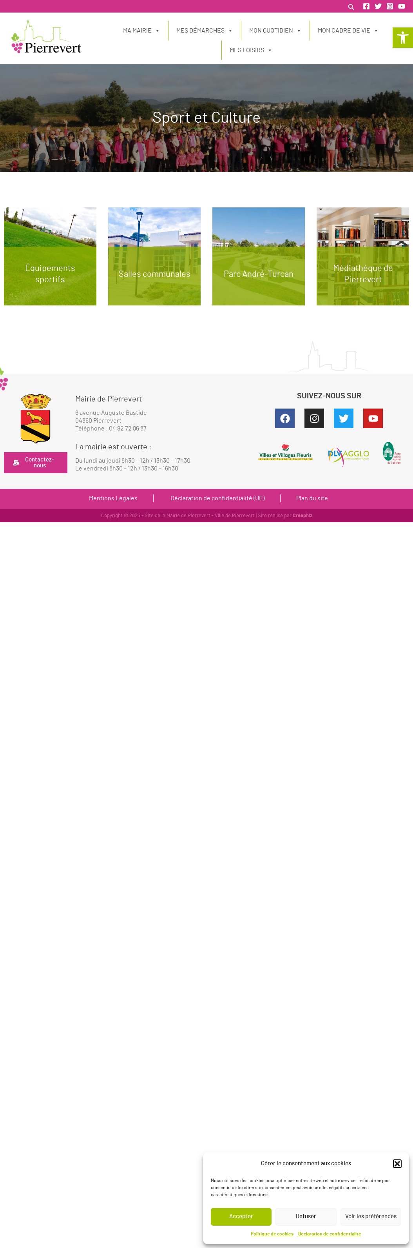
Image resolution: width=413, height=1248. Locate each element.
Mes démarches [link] (204, 30)
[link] (403, 37)
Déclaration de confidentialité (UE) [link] (216, 498)
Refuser (306, 1216)
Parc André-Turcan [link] (258, 274)
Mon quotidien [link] (275, 30)
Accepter (241, 1216)
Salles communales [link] (154, 274)
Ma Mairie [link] (141, 30)
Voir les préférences (371, 1216)
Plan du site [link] (312, 498)
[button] (397, 1164)
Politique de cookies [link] (272, 1234)
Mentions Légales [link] (113, 498)
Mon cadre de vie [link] (348, 30)
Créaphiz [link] (302, 515)
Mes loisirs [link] (251, 50)
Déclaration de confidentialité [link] (329, 1234)
